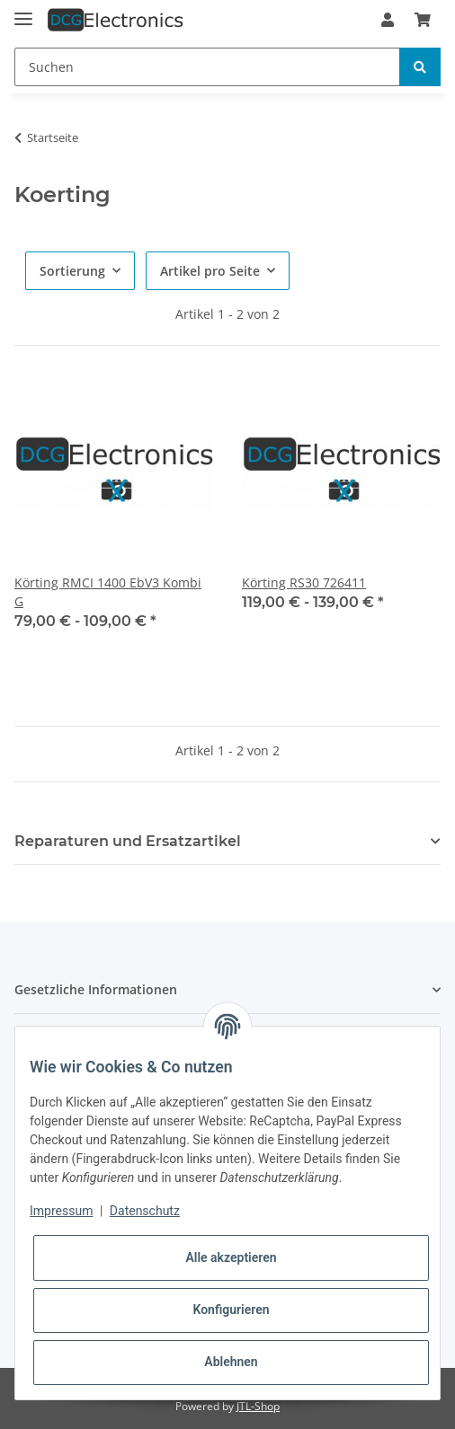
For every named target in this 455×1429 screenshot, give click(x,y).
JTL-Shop (258, 1406)
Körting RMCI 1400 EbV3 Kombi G (107, 592)
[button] (387, 20)
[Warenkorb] (423, 20)
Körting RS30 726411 (304, 582)
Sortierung (72, 270)
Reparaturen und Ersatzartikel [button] (127, 841)
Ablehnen (230, 1361)
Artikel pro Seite (210, 270)
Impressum (61, 1211)
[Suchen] (207, 67)
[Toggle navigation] (23, 11)
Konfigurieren (230, 1309)
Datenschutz (145, 1211)
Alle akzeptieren (230, 1257)
